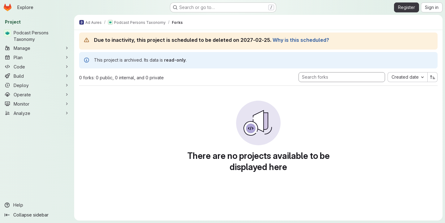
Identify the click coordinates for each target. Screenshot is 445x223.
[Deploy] (37, 85)
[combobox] (407, 77)
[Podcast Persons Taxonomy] (37, 36)
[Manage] (37, 48)
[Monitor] (37, 103)
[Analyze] (37, 113)
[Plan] (37, 57)
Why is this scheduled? (301, 40)
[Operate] (37, 94)
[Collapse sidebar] (37, 215)
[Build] (37, 76)
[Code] (37, 66)
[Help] (37, 205)
